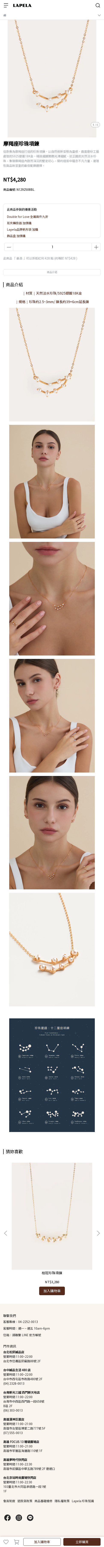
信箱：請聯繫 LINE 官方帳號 (22, 1335)
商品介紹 (52, 272)
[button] (98, 1233)
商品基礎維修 (43, 1501)
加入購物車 (42, 1542)
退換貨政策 (24, 1501)
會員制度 (9, 1501)
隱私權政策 (62, 1501)
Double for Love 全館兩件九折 (27, 216)
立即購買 (82, 1542)
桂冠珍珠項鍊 (52, 1273)
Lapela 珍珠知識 (83, 1501)
